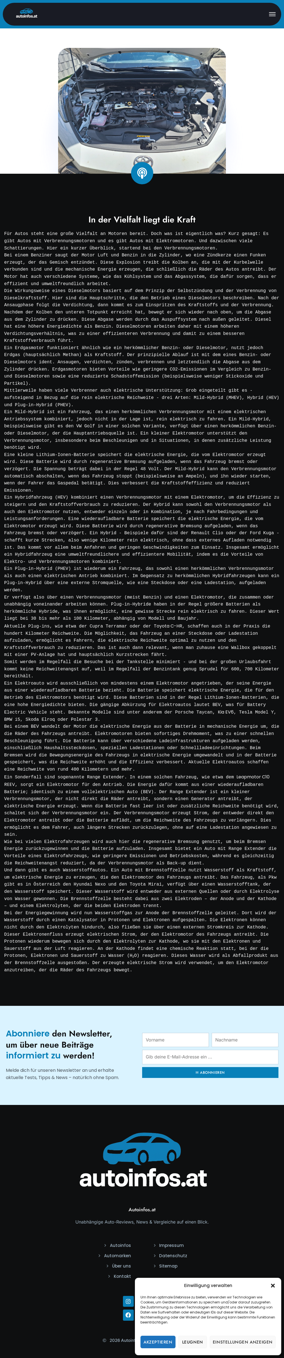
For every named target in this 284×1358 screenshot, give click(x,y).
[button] (273, 1285)
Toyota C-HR (168, 626)
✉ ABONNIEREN (210, 1070)
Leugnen (192, 1342)
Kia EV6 (226, 711)
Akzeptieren (158, 1342)
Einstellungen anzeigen (243, 1342)
